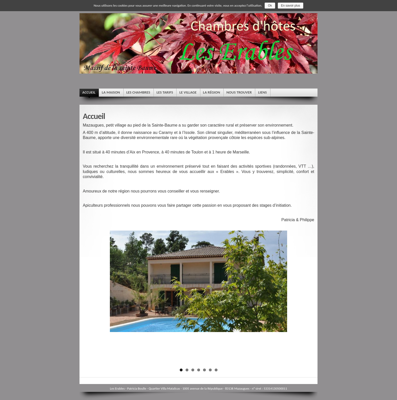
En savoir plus (290, 5)
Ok (270, 5)
